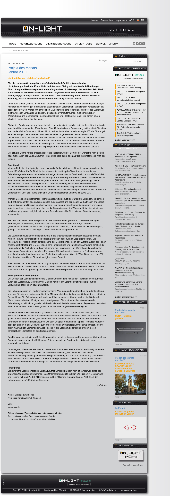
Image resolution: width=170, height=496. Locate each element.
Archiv (113, 43)
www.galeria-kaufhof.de (45, 416)
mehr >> (118, 344)
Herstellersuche (31, 43)
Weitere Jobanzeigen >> (125, 140)
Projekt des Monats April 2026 (124, 359)
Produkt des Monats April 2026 (125, 311)
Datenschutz (107, 20)
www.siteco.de (14, 407)
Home (12, 43)
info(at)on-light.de (107, 490)
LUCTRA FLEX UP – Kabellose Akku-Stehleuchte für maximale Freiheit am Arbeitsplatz (130, 177)
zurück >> (102, 385)
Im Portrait (120, 408)
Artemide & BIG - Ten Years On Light (130, 166)
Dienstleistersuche (58, 43)
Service (101, 43)
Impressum (121, 20)
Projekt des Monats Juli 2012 (20, 398)
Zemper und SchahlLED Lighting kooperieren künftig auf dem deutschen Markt (128, 284)
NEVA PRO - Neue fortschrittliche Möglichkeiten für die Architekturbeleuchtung (129, 270)
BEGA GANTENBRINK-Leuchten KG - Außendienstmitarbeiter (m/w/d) (130, 127)
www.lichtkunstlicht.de (46, 419)
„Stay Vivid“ (120, 259)
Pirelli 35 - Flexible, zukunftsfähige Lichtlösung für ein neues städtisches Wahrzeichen (130, 200)
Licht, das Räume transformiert (128, 189)
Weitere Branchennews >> (126, 297)
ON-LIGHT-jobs (83, 43)
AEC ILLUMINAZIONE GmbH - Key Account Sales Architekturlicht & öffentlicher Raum (131, 112)
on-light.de (15, 50)
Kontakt (94, 20)
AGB (131, 20)
